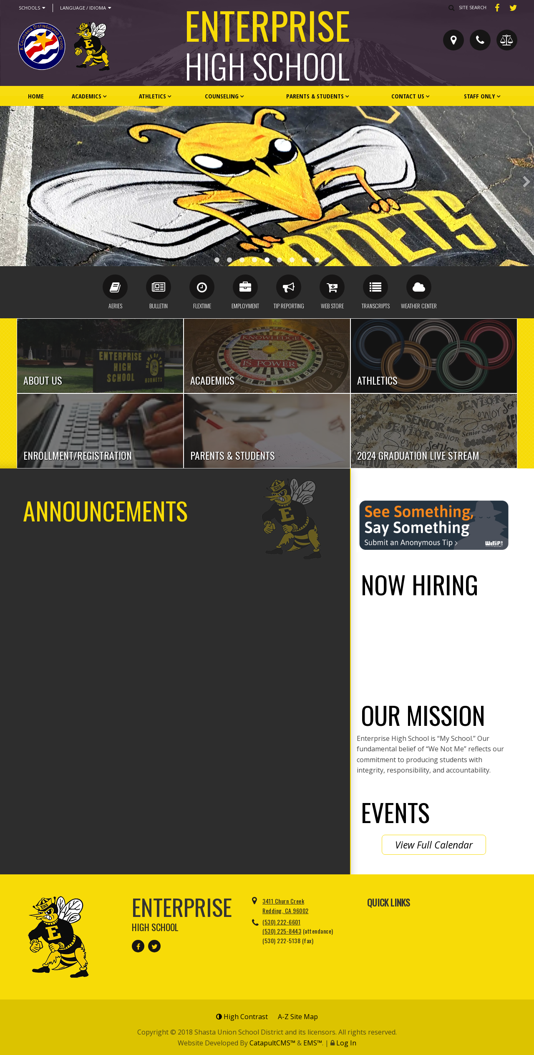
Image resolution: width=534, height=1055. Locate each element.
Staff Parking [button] (267, 260)
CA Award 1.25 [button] (292, 260)
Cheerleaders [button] (254, 260)
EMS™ (312, 1042)
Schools (32, 8)
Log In (346, 1042)
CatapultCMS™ (272, 1042)
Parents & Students (315, 96)
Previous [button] (7, 182)
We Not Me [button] (317, 260)
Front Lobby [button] (279, 260)
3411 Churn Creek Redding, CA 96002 (285, 905)
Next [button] (526, 182)
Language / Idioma (85, 8)
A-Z (298, 1016)
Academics (86, 96)
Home (36, 96)
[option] (267, 186)
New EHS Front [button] (242, 260)
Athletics (152, 96)
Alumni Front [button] (304, 260)
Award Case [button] (217, 260)
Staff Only (479, 96)
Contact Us (407, 96)
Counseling (222, 96)
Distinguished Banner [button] (229, 260)
